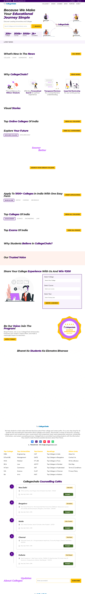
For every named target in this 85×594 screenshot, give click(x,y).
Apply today (10, 339)
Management (21, 457)
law (37, 218)
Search (72, 1)
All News (76, 54)
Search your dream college (42, 167)
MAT (35, 474)
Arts (18, 474)
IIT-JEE (36, 461)
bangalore (9, 200)
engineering (29, 218)
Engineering (21, 454)
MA (5, 471)
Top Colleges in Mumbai (54, 464)
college (7, 57)
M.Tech (6, 467)
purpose (71, 4)
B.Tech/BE (7, 457)
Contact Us (72, 457)
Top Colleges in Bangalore (55, 457)
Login (79, 1)
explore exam (25, 135)
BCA (5, 464)
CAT (35, 454)
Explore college (11, 135)
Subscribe (76, 581)
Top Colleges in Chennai (54, 471)
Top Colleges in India (53, 454)
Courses (59, 4)
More (78, 4)
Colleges (7, 35)
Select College (49, 277)
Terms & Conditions (75, 467)
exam (14, 57)
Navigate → (68, 494)
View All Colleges (72, 121)
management (9, 218)
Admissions (23, 57)
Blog (31, 57)
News (65, 4)
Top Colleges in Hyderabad (55, 467)
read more (75, 74)
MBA (5, 454)
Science (19, 471)
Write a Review (52, 303)
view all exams (74, 230)
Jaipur (18, 200)
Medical (19, 461)
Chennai (26, 200)
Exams (53, 4)
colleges (45, 4)
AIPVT (36, 464)
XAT (35, 467)
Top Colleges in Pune (53, 461)
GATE (36, 457)
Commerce (20, 467)
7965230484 (7, 1)
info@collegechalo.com (19, 1)
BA (5, 474)
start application (72, 195)
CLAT (36, 471)
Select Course (48, 285)
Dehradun (35, 200)
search (36, 26)
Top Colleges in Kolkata (54, 474)
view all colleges (72, 214)
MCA (5, 461)
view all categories (72, 131)
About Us (72, 454)
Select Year (48, 294)
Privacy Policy (73, 471)
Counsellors (35, 35)
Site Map (71, 464)
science (20, 218)
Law (18, 464)
